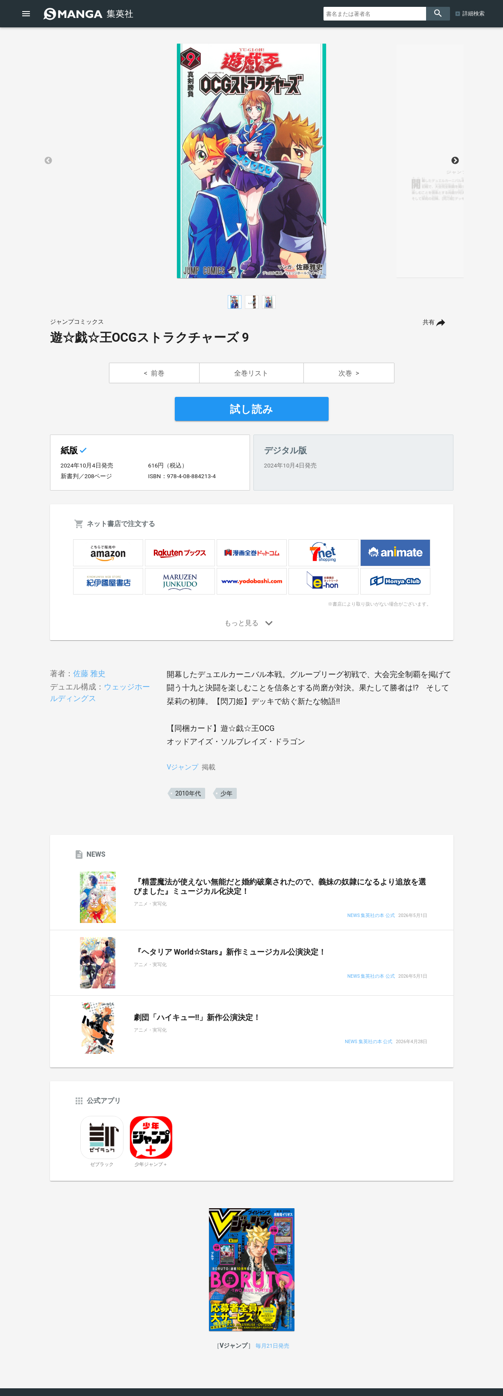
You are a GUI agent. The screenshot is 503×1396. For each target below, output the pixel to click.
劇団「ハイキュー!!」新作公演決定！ (197, 1017)
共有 (429, 322)
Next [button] (455, 160)
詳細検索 (473, 13)
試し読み (252, 409)
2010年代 (187, 793)
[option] (251, 161)
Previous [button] (48, 160)
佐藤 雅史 (89, 673)
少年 (226, 793)
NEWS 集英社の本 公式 (371, 916)
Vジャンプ (182, 767)
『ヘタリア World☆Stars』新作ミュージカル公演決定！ (230, 952)
